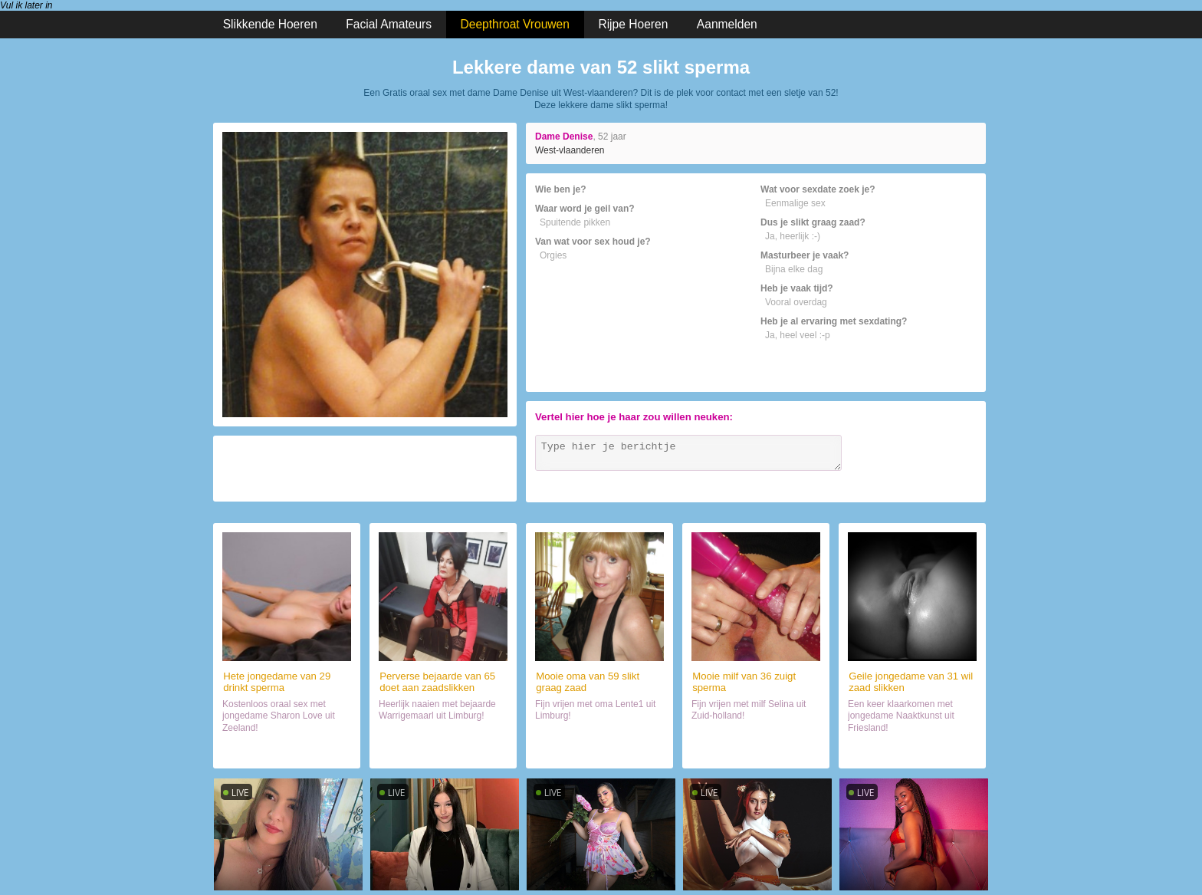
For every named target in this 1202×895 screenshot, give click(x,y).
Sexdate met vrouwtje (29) (286, 750)
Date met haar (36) (756, 750)
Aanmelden (727, 24)
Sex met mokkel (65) (443, 750)
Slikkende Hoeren (270, 24)
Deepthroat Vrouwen (515, 24)
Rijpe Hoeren (633, 24)
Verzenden (945, 476)
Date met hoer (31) (912, 750)
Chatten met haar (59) (599, 750)
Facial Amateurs (389, 24)
